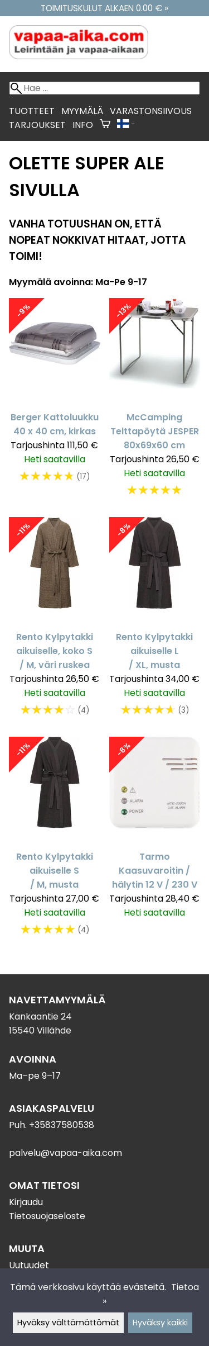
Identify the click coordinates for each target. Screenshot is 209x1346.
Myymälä (82, 111)
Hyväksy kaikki (160, 1322)
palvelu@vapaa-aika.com (65, 1152)
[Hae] (104, 88)
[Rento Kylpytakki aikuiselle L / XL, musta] (155, 622)
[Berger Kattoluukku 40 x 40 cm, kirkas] (54, 403)
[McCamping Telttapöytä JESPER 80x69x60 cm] (155, 403)
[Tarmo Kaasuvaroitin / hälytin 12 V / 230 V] (155, 842)
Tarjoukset (37, 125)
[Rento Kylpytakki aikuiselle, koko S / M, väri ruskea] (54, 622)
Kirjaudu (26, 1202)
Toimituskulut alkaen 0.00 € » (104, 8)
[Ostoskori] (105, 125)
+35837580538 (61, 1124)
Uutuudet (29, 1265)
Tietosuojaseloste (47, 1216)
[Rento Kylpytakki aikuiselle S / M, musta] (54, 842)
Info (82, 125)
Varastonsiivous (151, 111)
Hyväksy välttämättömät (68, 1322)
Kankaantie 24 (40, 1016)
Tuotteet (32, 111)
